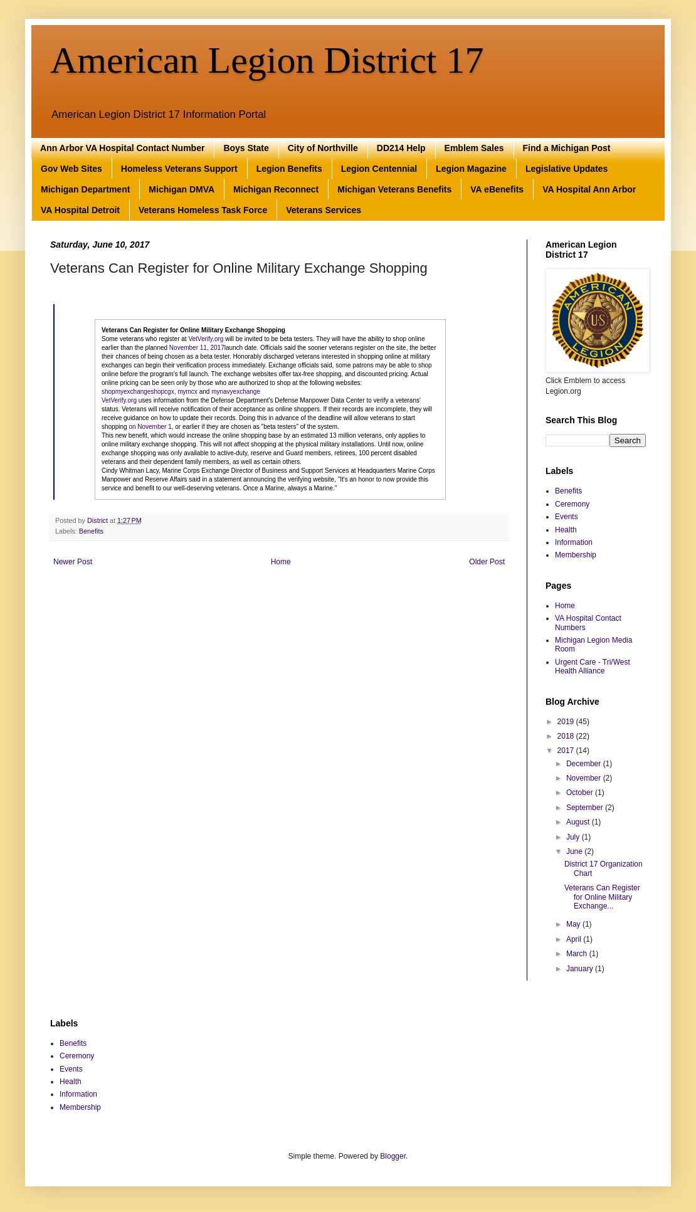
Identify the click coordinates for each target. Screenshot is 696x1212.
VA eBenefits (497, 189)
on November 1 (150, 426)
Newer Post (72, 561)
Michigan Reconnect (276, 189)
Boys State (245, 148)
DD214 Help (401, 148)
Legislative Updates (566, 169)
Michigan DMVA (181, 189)
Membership (575, 555)
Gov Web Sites (71, 169)
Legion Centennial (379, 169)
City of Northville (323, 148)
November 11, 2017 (196, 347)
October (580, 792)
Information (574, 542)
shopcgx (162, 391)
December (584, 763)
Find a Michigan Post (567, 148)
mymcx (187, 391)
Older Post (487, 561)
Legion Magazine (471, 169)
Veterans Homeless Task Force (203, 210)
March (577, 953)
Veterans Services (323, 210)
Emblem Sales (474, 148)
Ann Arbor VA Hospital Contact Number (122, 148)
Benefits (91, 531)
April (574, 939)
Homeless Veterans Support (179, 169)
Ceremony (572, 504)
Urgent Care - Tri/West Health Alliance (592, 666)
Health (566, 529)
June (575, 851)
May (574, 924)
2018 (566, 736)
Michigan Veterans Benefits (394, 189)
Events (566, 516)
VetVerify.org (205, 338)
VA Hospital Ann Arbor (589, 189)
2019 (566, 721)
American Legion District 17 (266, 60)
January (580, 968)
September (585, 807)
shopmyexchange (126, 391)
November (584, 778)
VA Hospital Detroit (80, 210)
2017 (566, 750)
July (574, 837)
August (579, 822)
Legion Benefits (289, 169)
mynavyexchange (235, 391)
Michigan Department (85, 189)
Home (281, 561)
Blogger (393, 1156)
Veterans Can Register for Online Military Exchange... (602, 896)
